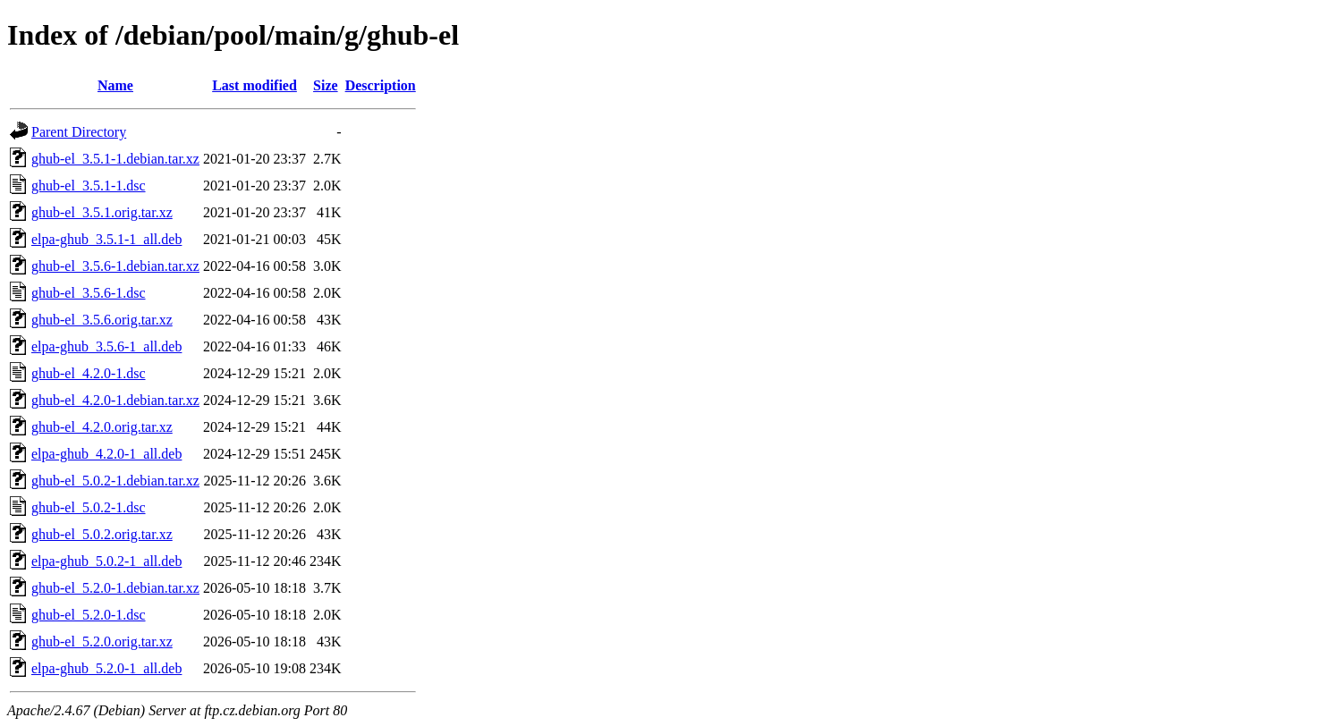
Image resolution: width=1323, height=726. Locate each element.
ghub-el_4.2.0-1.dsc (88, 373)
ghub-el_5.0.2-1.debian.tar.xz (115, 480)
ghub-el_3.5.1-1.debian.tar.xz (115, 158)
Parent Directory (78, 131)
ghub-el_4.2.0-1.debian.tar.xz (115, 400)
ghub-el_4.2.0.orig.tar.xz (102, 427)
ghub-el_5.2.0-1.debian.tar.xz (115, 587)
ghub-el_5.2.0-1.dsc (88, 614)
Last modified (254, 85)
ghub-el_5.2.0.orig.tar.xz (102, 641)
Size (325, 85)
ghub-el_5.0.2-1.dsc (88, 507)
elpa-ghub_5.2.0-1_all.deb (106, 668)
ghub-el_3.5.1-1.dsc (88, 185)
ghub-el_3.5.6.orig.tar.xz (102, 319)
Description (380, 85)
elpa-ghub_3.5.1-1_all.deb (106, 239)
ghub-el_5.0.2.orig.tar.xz (102, 534)
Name (115, 85)
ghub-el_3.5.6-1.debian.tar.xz (115, 266)
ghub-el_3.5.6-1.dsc (88, 292)
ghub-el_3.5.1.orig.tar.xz (102, 212)
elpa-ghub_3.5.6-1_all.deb (106, 346)
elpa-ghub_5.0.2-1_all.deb (106, 561)
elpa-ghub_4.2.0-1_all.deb (106, 453)
